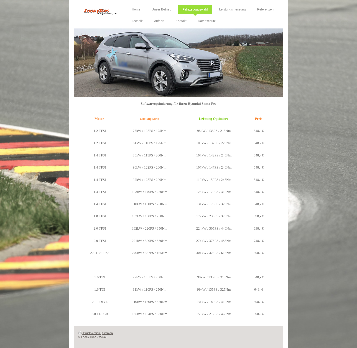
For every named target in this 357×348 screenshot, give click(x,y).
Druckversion (89, 333)
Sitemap (107, 333)
